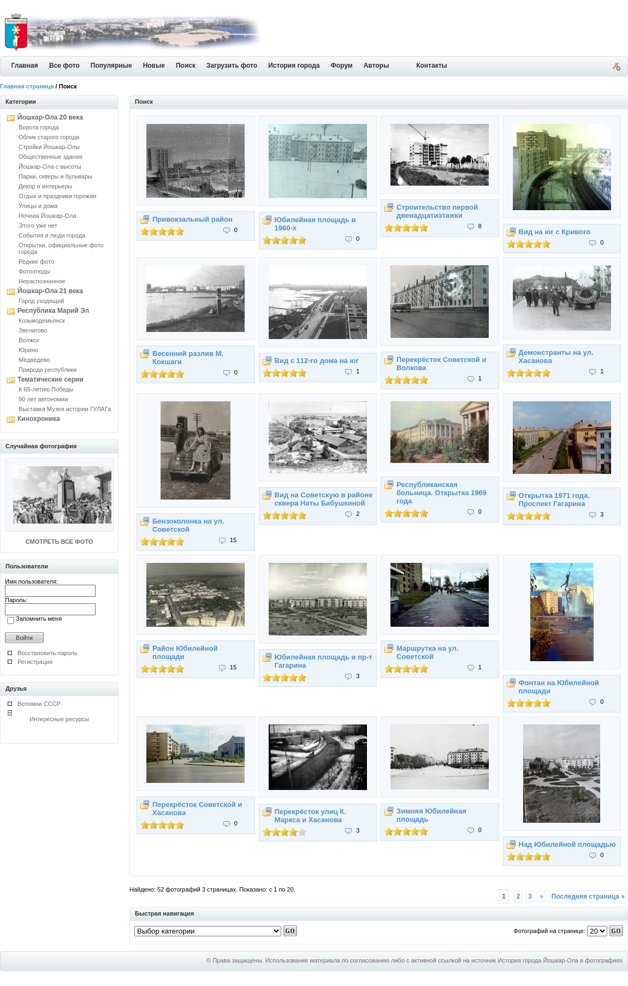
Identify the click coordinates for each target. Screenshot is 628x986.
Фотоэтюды (34, 271)
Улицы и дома (38, 206)
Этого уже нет (38, 225)
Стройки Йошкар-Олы (49, 147)
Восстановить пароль (47, 653)
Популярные (111, 65)
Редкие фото (36, 261)
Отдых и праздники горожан (57, 196)
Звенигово (33, 330)
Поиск (185, 65)
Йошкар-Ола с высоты (50, 166)
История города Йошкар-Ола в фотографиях (560, 960)
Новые (154, 65)
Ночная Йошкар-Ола (47, 215)
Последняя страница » (588, 896)
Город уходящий (41, 301)
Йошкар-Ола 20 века (50, 117)
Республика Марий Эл (53, 310)
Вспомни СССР (39, 703)
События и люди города (52, 235)
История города (293, 65)
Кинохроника (38, 419)
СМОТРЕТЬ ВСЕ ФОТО (59, 541)
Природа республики (47, 369)
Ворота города (39, 127)
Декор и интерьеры (45, 186)
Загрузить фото (231, 65)
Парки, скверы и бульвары (55, 176)
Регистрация (34, 661)
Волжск (29, 340)
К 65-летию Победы (46, 389)
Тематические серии (50, 379)
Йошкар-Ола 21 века (50, 291)
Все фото (64, 65)
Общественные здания (50, 156)
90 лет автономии (43, 399)
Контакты (431, 65)
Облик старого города (49, 137)
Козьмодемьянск (42, 320)
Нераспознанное (42, 281)
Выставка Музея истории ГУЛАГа (65, 409)
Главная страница (27, 86)
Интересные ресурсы (59, 719)
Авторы (376, 65)
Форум (342, 65)
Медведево (34, 360)
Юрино (28, 350)
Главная (24, 65)
